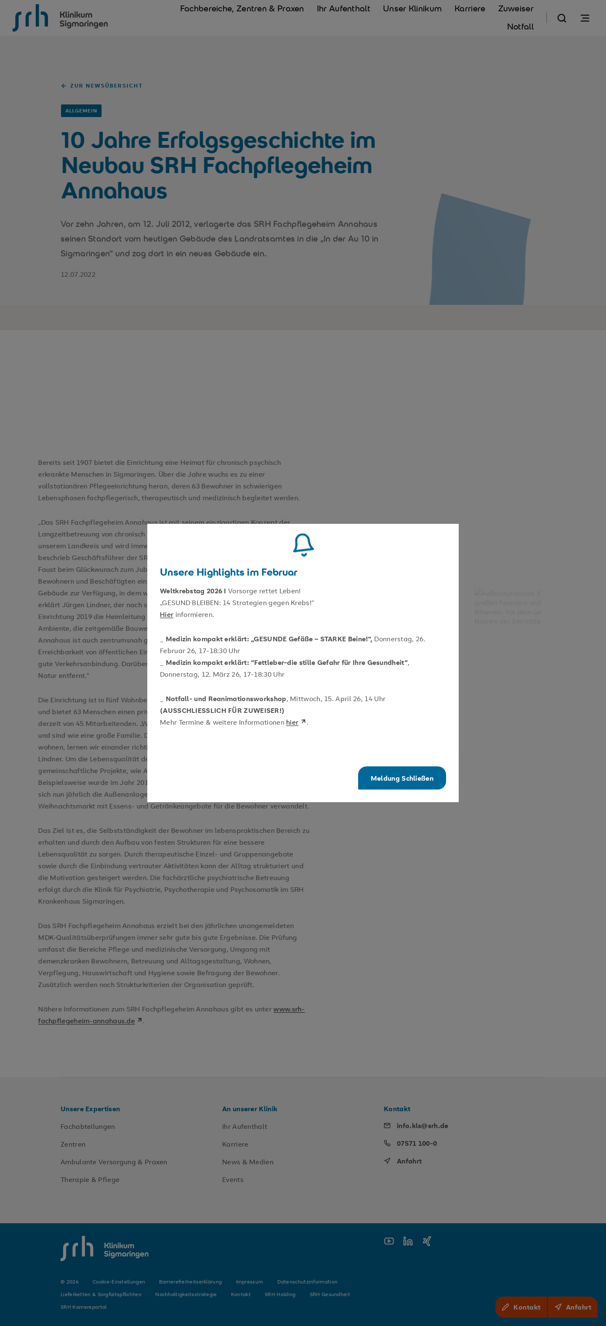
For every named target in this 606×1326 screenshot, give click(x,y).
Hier (166, 614)
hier (296, 722)
